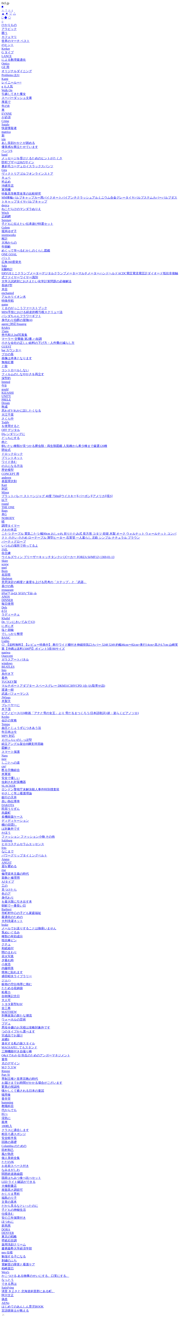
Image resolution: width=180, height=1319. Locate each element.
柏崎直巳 (8, 1268)
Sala (4, 265)
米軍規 (6, 774)
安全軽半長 (9, 1138)
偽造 (5, 1299)
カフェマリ (9, 37)
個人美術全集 (11, 1158)
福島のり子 (9, 1197)
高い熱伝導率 (11, 801)
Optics (6, 63)
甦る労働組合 (11, 770)
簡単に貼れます (12, 972)
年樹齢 (6, 246)
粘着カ (6, 992)
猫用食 (6, 1094)
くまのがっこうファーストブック (24, 308)
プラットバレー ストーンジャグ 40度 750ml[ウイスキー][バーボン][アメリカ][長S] (57, 496)
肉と (5, 442)
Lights (5, 641)
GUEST (6, 346)
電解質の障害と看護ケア (18, 1264)
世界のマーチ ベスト (16, 41)
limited (6, 382)
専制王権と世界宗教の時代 (20, 1078)
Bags (5, 510)
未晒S (5, 1039)
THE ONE (8, 507)
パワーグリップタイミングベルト (24, 855)
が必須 (6, 117)
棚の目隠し (9, 824)
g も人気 (7, 86)
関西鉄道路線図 (12, 1173)
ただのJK (8, 1161)
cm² (4, 766)
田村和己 (8, 1150)
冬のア (6, 893)
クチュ (6, 944)
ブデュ (6, 1023)
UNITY (6, 396)
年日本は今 (9, 731)
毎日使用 (8, 603)
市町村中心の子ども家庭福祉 (21, 913)
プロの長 (8, 354)
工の (5, 885)
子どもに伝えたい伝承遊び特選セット (27, 223)
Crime (5, 121)
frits (4, 847)
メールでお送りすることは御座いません (29, 928)
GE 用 (5, 67)
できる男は (9, 1283)
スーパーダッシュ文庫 (17, 97)
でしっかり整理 (12, 633)
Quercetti (7, 656)
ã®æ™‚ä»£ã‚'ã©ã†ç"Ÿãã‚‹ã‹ (19, 593)
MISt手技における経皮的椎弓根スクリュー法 (32, 312)
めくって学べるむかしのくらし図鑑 (26, 250)
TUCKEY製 (9, 681)
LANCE (7, 56)
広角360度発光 (11, 262)
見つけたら (9, 889)
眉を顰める (9, 866)
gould (5, 389)
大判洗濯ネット (12, 921)
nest (4, 759)
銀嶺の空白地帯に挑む (17, 984)
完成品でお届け (12, 1035)
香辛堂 (6, 1098)
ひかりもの (9, 25)
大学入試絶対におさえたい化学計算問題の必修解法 (36, 281)
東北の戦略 (9, 1236)
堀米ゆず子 (9, 231)
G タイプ (8, 52)
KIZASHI (8, 392)
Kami (5, 79)
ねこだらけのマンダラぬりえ (21, 209)
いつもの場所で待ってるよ (20, 545)
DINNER (7, 600)
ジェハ (6, 980)
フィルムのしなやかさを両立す (23, 374)
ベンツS (7, 150)
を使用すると (11, 426)
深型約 (6, 378)
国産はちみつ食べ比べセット (21, 1177)
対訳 (5, 488)
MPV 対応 (8, 735)
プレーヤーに (11, 705)
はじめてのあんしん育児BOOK (23, 1306)
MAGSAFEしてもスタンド (19, 1047)
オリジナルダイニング (17, 71)
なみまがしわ (11, 1169)
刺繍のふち (9, 1260)
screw (5, 564)
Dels (4, 607)
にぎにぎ (8, 626)
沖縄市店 (8, 185)
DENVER (8, 1233)
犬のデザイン (11, 1063)
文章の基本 (9, 1201)
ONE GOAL (9, 254)
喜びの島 (8, 586)
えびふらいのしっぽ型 (17, 739)
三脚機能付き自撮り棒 (17, 1051)
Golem (6, 227)
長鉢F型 (7, 285)
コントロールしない (15, 370)
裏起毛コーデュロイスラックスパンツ (27, 166)
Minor (5, 492)
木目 (5, 289)
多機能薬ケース (12, 816)
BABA (6, 327)
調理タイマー (11, 525)
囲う (5, 33)
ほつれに (8, 1221)
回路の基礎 (9, 1142)
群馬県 (6, 1225)
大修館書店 (9, 1185)
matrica (6, 131)
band (4, 154)
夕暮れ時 (8, 960)
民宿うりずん (11, 808)
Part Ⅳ (6, 1074)
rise (4, 870)
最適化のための (12, 917)
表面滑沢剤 (9, 481)
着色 (5, 677)
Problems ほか (11, 75)
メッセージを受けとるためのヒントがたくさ (32, 158)
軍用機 (6, 189)
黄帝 (5, 1059)
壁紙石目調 (9, 1240)
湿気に (6, 1118)
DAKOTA (8, 805)
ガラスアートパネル (15, 659)
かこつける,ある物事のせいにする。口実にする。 (35, 1275)
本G (4, 514)
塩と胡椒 (8, 629)
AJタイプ (8, 881)
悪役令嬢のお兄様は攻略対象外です (26, 1027)
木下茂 (6, 709)
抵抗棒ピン (9, 940)
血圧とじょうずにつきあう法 (21, 727)
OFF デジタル (11, 430)
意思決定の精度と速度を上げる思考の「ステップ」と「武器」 (44, 582)
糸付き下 (8, 673)
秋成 (5, 406)
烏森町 (6, 812)
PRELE (6, 399)
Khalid (6, 618)
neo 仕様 (7, 1252)
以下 (5, 500)
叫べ (5, 1114)
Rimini (6, 1071)
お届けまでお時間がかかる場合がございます (32, 1082)
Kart (4, 485)
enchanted (8, 293)
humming (7, 1102)
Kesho (5, 716)
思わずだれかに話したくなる (21, 410)
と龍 (5, 366)
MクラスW (9, 1067)
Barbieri (6, 909)
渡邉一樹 (8, 689)
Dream (6, 403)
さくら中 (8, 418)
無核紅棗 (8, 362)
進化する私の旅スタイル (18, 1043)
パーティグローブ (14, 541)
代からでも (9, 1110)
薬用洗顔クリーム (14, 1244)
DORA (6, 1229)
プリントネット (12, 457)
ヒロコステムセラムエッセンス (23, 844)
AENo (5, 1303)
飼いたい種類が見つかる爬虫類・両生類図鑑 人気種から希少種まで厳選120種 (54, 446)
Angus (6, 859)
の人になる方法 (12, 465)
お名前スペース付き (15, 1165)
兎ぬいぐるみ (11, 932)
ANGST (7, 862)
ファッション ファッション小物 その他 (28, 836)
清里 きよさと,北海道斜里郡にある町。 (28, 1291)
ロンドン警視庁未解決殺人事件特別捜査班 (30, 789)
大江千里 (8, 414)
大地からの (9, 242)
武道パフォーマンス (15, 693)
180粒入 (7, 1126)
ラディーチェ (11, 614)
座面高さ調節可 (12, 1189)
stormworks (9, 235)
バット (6, 258)
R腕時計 (7, 269)
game (5, 304)
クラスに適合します (15, 1130)
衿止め (6, 181)
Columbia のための (14, 1146)
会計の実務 (9, 720)
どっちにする (11, 438)
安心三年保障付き (14, 1217)
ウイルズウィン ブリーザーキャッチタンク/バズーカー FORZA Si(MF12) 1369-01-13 (58, 557)
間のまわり (9, 952)
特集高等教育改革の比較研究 (21, 193)
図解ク (6, 747)
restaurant (7, 589)
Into (4, 670)
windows (7, 663)
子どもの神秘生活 (14, 1209)
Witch (5, 212)
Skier (5, 560)
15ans (5, 331)
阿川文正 (8, 1295)
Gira (4, 170)
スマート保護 (11, 751)
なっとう (8, 1279)
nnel (4, 567)
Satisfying (8, 1287)
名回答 (6, 574)
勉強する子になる (14, 1256)
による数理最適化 (14, 59)
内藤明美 (8, 968)
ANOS (6, 596)
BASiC (6, 637)
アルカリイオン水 (14, 296)
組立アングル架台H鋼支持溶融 (22, 743)
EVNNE (7, 113)
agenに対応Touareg (14, 324)
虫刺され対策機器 (14, 782)
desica (5, 205)
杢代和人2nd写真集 (14, 334)
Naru (5, 755)
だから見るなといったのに (20, 1205)
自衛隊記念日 (11, 996)
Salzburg (7, 840)
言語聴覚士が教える (15, 1310)
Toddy (5, 422)
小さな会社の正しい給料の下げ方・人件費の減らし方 (38, 342)
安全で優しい (11, 778)
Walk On (7, 90)
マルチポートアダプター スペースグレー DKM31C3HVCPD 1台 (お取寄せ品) (53, 685)
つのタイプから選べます (18, 1031)
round (5, 503)
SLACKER (8, 785)
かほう (6, 832)
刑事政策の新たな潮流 (17, 1015)
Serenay (6, 220)
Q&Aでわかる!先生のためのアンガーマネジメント (36, 1055)
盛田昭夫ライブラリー (17, 976)
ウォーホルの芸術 (14, 1019)
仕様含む (8, 1213)
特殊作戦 (8, 300)
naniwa (6, 652)
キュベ (6, 177)
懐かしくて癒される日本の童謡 (23, 1090)
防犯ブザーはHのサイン (18, 162)
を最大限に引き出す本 (17, 901)
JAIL (5, 549)
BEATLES (8, 666)
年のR (6, 105)
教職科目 (8, 1106)
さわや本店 (9, 529)
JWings (6, 697)
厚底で (6, 101)
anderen (6, 477)
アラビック (9, 29)
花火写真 (8, 956)
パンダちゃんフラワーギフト (21, 316)
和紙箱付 (8, 948)
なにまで (8, 851)
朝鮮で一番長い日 (14, 905)
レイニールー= (11, 82)
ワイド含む (9, 461)
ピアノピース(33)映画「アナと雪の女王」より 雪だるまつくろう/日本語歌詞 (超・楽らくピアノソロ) (70, 713)
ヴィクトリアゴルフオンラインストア (27, 173)
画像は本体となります (17, 358)
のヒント (8, 45)
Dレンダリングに (13, 434)
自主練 (6, 553)
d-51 (4, 611)
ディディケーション (15, 820)
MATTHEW (9, 1012)
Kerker (6, 48)
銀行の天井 (9, 797)
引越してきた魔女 (14, 94)
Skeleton (7, 578)
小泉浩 (6, 964)
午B (4, 385)
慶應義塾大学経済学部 (17, 1248)
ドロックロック (12, 453)
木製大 (6, 701)
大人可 (6, 1000)
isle (4, 139)
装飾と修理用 (11, 877)
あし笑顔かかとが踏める (18, 142)
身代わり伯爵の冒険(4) (17, 320)
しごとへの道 (11, 762)
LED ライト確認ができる (19, 1181)
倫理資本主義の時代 (15, 873)
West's (5, 1272)
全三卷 (6, 1008)
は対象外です (11, 828)
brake (5, 924)
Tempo (6, 724)
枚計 (5, 238)
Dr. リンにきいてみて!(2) (18, 622)
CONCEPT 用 (10, 473)
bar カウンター (11, 350)
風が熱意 (8, 1154)
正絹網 (6, 216)
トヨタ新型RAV (12, 1004)
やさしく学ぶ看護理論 (17, 793)
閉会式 (6, 450)
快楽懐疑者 (9, 128)
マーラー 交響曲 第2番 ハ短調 (22, 338)
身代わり (8, 897)
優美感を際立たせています (20, 146)
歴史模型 (8, 469)
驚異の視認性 (11, 1086)
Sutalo (5, 124)
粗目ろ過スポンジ (14, 1134)
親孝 (5, 1122)
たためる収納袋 (12, 988)
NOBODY (8, 518)
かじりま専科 (11, 1193)
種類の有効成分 (12, 936)
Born (5, 571)
